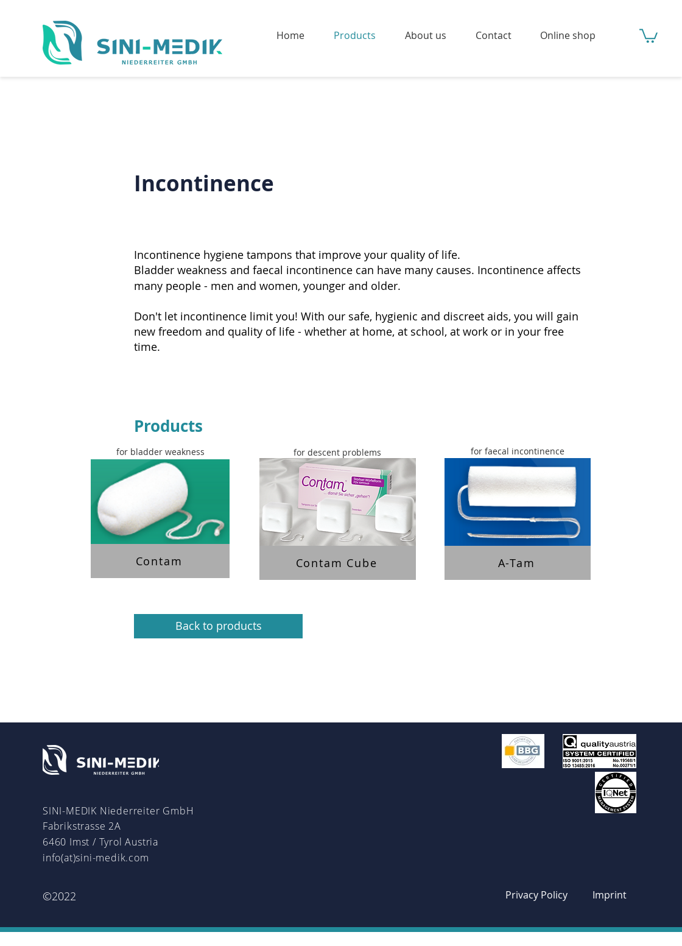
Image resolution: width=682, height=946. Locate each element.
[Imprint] (609, 895)
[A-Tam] (518, 563)
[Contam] (160, 561)
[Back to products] (218, 626)
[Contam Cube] (337, 563)
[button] (648, 35)
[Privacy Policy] (536, 895)
